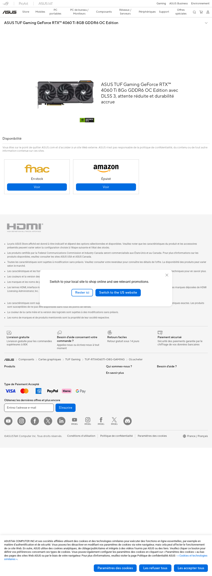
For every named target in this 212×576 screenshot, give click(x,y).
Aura (160, 455)
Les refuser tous (155, 568)
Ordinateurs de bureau (18, 443)
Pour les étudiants (15, 406)
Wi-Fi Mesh (61, 403)
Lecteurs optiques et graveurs (72, 371)
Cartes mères (12, 475)
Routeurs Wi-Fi (63, 396)
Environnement (166, 362)
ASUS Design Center (169, 387)
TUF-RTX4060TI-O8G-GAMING (105, 342)
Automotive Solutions (170, 399)
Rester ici (82, 292)
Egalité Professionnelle (120, 368)
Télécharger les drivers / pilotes (125, 430)
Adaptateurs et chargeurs (70, 477)
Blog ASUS (164, 443)
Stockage (60, 378)
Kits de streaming (65, 459)
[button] (5, 5)
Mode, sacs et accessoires (70, 465)
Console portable (14, 374)
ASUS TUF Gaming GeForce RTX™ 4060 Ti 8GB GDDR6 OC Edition (61, 15)
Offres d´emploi (115, 374)
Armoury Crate (166, 449)
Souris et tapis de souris (68, 446)
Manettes (60, 502)
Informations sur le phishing (174, 430)
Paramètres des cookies (115, 568)
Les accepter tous (191, 568)
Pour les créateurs (15, 400)
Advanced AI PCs (167, 381)
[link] (106, 5)
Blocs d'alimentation (16, 499)
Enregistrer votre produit (121, 424)
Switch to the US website (118, 292)
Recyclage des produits (120, 471)
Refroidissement (14, 487)
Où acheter (136, 342)
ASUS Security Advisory (121, 459)
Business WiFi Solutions (68, 409)
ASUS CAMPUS (167, 418)
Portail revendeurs (117, 387)
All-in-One (10, 437)
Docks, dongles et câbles (69, 484)
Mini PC (9, 456)
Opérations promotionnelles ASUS (178, 412)
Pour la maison (13, 387)
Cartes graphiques (15, 493)
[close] (167, 275)
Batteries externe (64, 490)
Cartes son (60, 365)
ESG (159, 356)
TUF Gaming (73, 342)
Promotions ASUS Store (172, 406)
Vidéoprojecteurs (14, 431)
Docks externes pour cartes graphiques (71, 357)
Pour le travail (12, 393)
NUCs (8, 449)
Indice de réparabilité (119, 477)
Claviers (59, 440)
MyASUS (111, 465)
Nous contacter (115, 412)
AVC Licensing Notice (170, 437)
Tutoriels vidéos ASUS (119, 452)
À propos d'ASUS (116, 356)
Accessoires (11, 368)
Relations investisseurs (120, 362)
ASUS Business (166, 393)
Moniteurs (10, 425)
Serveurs (59, 428)
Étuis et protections (66, 471)
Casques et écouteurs (67, 453)
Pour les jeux (11, 412)
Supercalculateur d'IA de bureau (73, 421)
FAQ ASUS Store (116, 418)
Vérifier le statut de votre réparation (128, 437)
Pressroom (112, 393)
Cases (8, 481)
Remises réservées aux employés (177, 424)
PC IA (160, 374)
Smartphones (12, 362)
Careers (111, 399)
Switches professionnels (69, 415)
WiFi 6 (58, 390)
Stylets (58, 496)
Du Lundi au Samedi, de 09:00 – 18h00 (125, 445)
